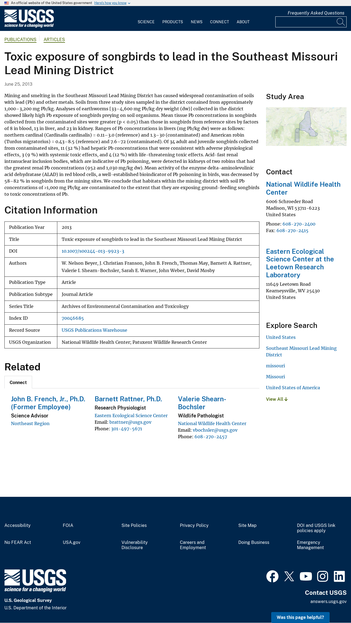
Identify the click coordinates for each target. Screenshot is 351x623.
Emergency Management (310, 545)
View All (277, 399)
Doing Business (253, 542)
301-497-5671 (126, 428)
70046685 (73, 318)
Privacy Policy (194, 525)
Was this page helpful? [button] (300, 617)
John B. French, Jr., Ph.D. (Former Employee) (48, 403)
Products (172, 22)
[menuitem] (146, 18)
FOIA (68, 525)
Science (146, 22)
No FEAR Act (17, 542)
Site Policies (134, 525)
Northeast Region (30, 423)
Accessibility (17, 525)
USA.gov (71, 542)
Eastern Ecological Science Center (131, 415)
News (196, 22)
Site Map (247, 525)
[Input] (311, 21)
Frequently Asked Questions (316, 13)
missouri (275, 365)
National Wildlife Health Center (212, 423)
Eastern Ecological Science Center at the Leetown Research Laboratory (300, 263)
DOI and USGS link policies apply (316, 528)
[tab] (18, 382)
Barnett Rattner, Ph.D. (128, 399)
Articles (54, 39)
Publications (20, 39)
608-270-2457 (210, 436)
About (243, 22)
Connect (219, 22)
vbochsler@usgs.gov (215, 430)
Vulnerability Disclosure (134, 545)
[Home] (29, 26)
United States (281, 337)
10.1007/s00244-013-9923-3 (93, 251)
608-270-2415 (292, 230)
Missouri (275, 376)
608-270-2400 (298, 224)
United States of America (293, 387)
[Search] (341, 21)
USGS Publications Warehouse (94, 330)
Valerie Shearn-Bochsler (202, 403)
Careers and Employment (193, 545)
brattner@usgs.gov (130, 422)
